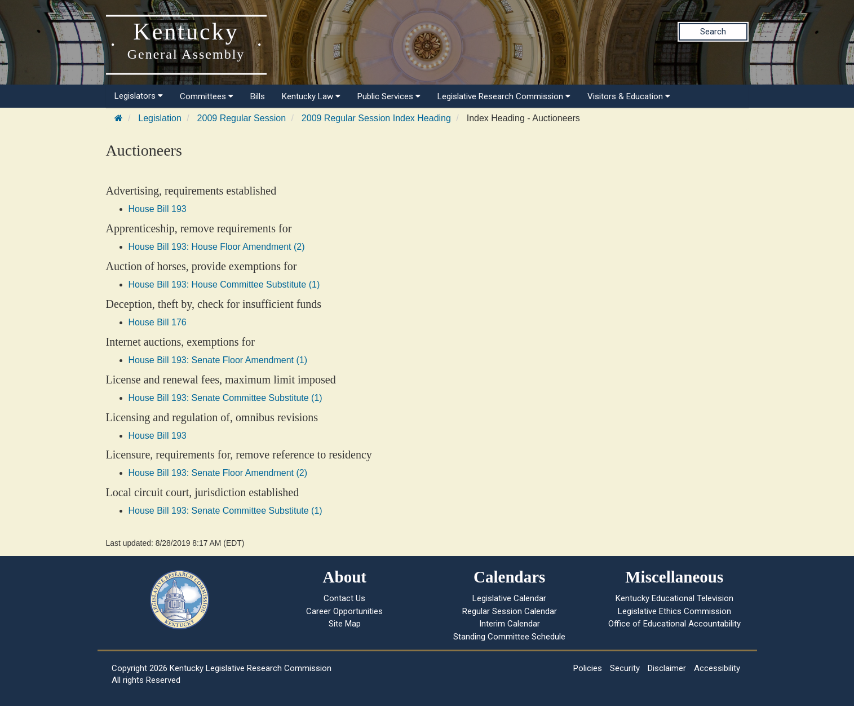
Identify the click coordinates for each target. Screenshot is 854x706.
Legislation (160, 118)
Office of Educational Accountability (674, 624)
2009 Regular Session (241, 118)
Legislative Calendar (509, 598)
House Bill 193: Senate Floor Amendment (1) (218, 360)
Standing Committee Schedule (509, 637)
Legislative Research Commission (503, 96)
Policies (587, 668)
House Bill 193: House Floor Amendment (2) (217, 246)
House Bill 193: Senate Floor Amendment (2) (218, 473)
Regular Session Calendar (509, 611)
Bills (257, 96)
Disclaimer (667, 668)
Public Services (389, 96)
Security (625, 668)
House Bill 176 (158, 322)
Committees (206, 96)
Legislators (138, 96)
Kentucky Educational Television (674, 598)
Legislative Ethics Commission (674, 611)
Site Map (345, 624)
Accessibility (717, 668)
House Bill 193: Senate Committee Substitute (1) (225, 398)
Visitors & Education (628, 96)
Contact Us (344, 598)
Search (713, 32)
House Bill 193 (158, 209)
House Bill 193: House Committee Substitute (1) (224, 284)
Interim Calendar (509, 624)
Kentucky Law (311, 96)
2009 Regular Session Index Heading (376, 118)
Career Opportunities (344, 611)
